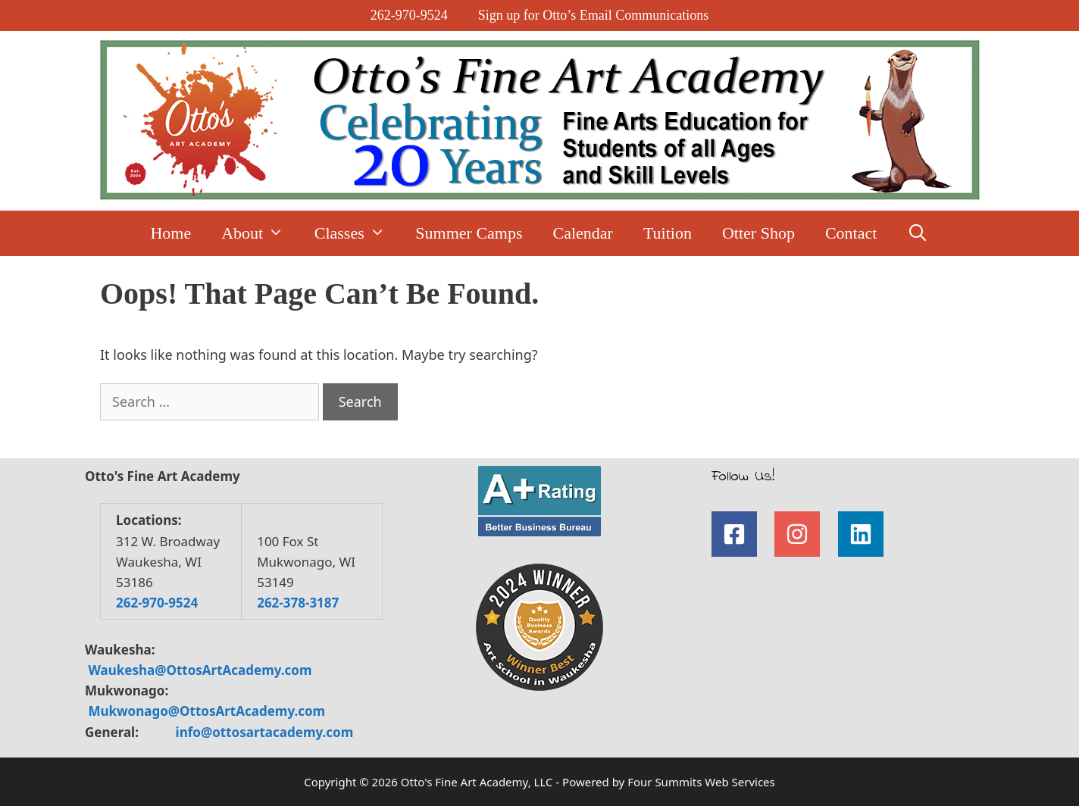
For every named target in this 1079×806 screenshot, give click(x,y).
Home (170, 232)
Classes (357, 233)
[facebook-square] (741, 534)
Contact (851, 232)
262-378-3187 (298, 602)
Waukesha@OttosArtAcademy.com (199, 670)
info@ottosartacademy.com (265, 732)
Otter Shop (758, 232)
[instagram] (804, 534)
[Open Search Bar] (917, 233)
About (260, 233)
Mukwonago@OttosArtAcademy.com (206, 711)
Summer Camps (468, 232)
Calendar (583, 232)
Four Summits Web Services (701, 781)
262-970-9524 (409, 15)
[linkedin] (864, 534)
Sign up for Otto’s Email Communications (593, 15)
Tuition (667, 232)
